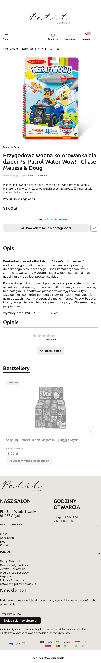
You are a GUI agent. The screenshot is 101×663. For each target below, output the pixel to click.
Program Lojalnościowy (14, 572)
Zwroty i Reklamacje (12, 568)
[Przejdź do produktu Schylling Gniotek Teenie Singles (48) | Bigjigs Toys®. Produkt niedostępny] (50, 407)
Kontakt (5, 545)
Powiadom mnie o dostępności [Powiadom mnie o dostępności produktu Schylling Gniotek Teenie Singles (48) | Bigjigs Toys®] (29, 460)
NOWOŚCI (27, 48)
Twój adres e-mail (11, 614)
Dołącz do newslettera (20, 620)
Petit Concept (10, 48)
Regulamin (6, 576)
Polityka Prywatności (13, 580)
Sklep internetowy (46, 658)
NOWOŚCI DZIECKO (49, 48)
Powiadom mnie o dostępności (46, 228)
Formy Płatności (10, 561)
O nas (3, 533)
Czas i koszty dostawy (14, 565)
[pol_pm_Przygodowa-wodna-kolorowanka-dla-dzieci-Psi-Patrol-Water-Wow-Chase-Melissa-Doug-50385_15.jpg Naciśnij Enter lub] (50, 98)
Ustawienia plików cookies (16, 584)
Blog (3, 541)
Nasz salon (7, 537)
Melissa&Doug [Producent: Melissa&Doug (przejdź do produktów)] (12, 147)
